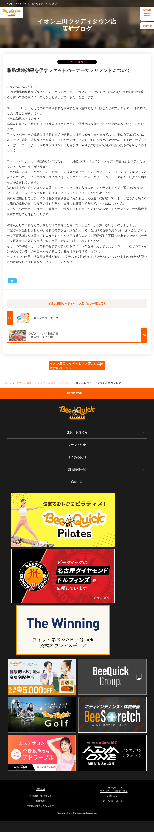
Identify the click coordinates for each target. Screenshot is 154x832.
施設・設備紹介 (77, 432)
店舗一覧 (147, 26)
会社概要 (40, 801)
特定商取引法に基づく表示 (40, 805)
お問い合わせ (114, 796)
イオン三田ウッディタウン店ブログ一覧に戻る (77, 303)
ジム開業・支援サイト (40, 796)
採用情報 (40, 789)
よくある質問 (77, 457)
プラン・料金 (77, 445)
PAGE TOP (77, 393)
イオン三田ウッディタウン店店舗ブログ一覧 (42, 382)
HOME (7, 382)
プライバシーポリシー (113, 801)
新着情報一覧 (77, 469)
